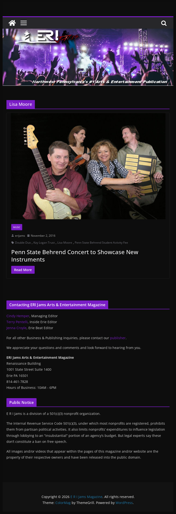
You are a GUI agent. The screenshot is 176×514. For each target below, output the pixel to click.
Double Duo (23, 243)
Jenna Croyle (16, 328)
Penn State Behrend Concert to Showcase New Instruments (74, 255)
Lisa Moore (64, 243)
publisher (118, 338)
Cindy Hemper (17, 316)
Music (16, 227)
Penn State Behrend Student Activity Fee (101, 243)
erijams (20, 236)
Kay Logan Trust (44, 243)
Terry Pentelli (17, 322)
